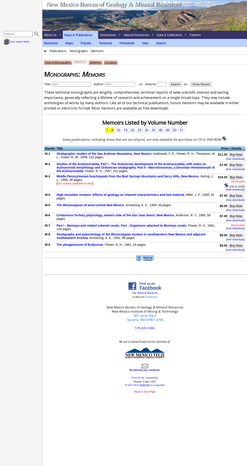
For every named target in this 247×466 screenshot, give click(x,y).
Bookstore (51, 43)
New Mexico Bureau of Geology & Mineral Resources (113, 4)
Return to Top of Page (144, 392)
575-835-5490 (145, 328)
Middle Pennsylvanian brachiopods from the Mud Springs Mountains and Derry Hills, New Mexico (127, 176)
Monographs (79, 51)
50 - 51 (178, 130)
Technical (105, 43)
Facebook (151, 297)
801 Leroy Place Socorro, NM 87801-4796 (145, 317)
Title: (47, 84)
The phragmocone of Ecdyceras (79, 244)
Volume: (160, 84)
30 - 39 (149, 130)
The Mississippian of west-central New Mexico (90, 205)
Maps (69, 43)
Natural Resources (136, 35)
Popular (86, 43)
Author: (99, 84)
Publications (58, 51)
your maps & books (16, 41)
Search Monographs (57, 62)
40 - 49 (164, 130)
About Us (50, 35)
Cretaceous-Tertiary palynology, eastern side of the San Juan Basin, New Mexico (115, 215)
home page (21, 15)
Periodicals (126, 43)
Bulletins (95, 62)
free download (235, 158)
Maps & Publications (78, 35)
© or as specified (144, 385)
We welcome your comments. (145, 368)
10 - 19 (121, 130)
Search (161, 43)
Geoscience (108, 35)
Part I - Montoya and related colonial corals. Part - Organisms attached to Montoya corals (121, 225)
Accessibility (152, 377)
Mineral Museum (147, 293)
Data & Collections (169, 35)
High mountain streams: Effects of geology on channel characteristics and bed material (120, 195)
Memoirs (80, 62)
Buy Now (236, 154)
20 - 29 (135, 130)
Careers (195, 35)
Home (44, 51)
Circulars (110, 62)
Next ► (148, 258)
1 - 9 (109, 130)
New (145, 43)
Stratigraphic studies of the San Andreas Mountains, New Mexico (103, 153)
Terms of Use (137, 377)
